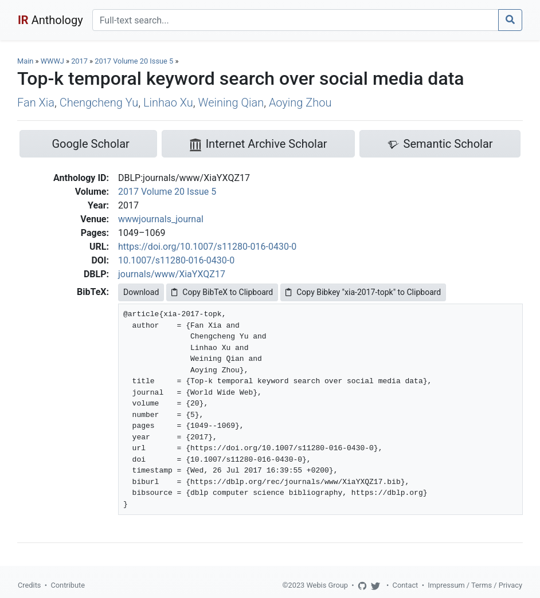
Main (25, 61)
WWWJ (52, 61)
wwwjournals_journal (161, 219)
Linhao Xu (168, 102)
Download (141, 292)
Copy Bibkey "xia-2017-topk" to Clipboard (363, 292)
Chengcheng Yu (99, 102)
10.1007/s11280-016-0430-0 (176, 260)
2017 (79, 61)
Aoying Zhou (300, 102)
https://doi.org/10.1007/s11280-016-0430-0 (207, 246)
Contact (405, 585)
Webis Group (327, 585)
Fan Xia (35, 102)
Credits (29, 585)
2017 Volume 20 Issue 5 (135, 61)
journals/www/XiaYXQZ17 (171, 274)
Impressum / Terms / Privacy (475, 585)
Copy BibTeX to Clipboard (222, 292)
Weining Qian (231, 102)
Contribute (67, 585)
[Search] (295, 20)
